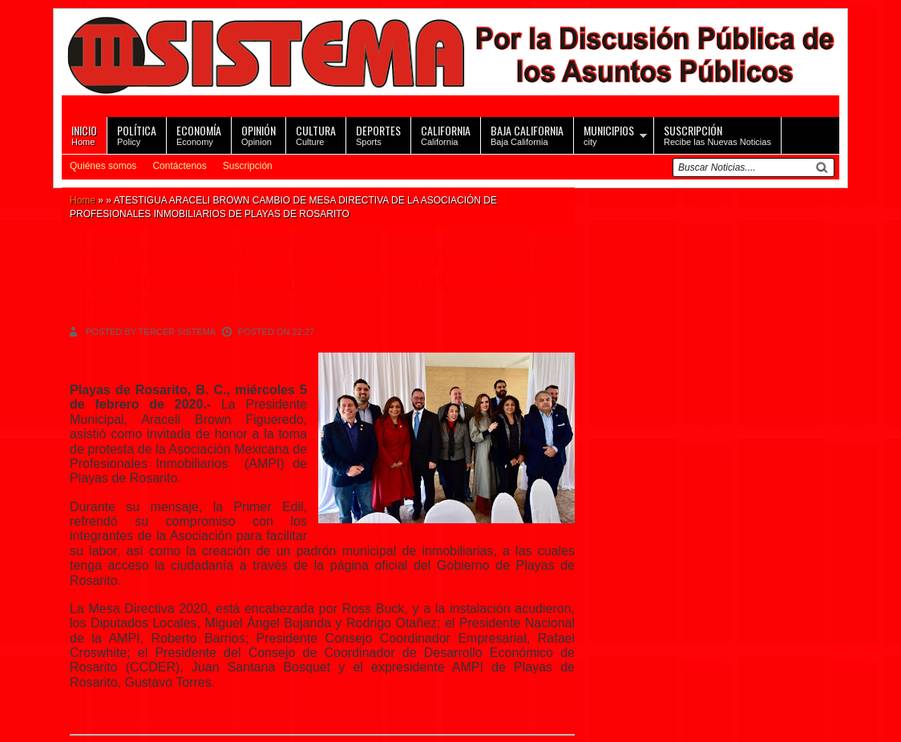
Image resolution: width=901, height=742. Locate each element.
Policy (136, 134)
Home (84, 134)
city (609, 134)
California (446, 134)
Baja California (527, 134)
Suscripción (248, 165)
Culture (316, 134)
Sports (378, 134)
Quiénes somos (103, 165)
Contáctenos (179, 165)
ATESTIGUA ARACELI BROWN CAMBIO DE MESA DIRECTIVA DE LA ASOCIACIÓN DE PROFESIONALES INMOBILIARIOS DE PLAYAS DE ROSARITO (317, 281)
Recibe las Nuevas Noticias (717, 134)
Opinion (258, 134)
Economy (198, 134)
